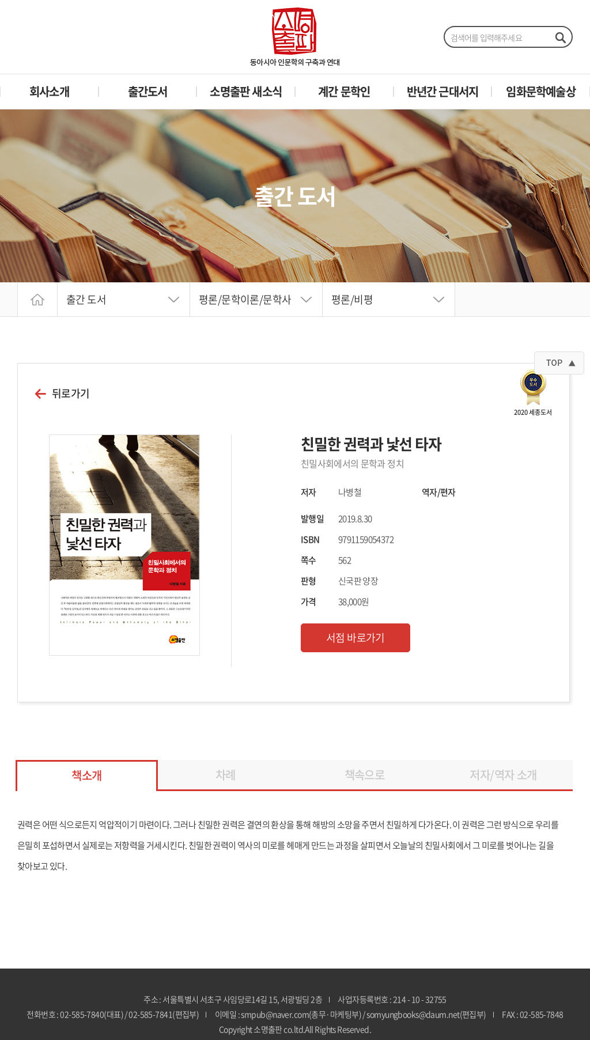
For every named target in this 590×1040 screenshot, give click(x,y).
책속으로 (365, 774)
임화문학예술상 (540, 91)
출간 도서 (86, 299)
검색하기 (560, 37)
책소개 (86, 775)
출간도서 (148, 91)
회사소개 (49, 91)
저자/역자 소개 (503, 774)
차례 (225, 774)
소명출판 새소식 (246, 91)
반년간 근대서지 (443, 91)
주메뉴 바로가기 (0, 0)
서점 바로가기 (355, 637)
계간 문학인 (344, 91)
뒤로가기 (71, 393)
